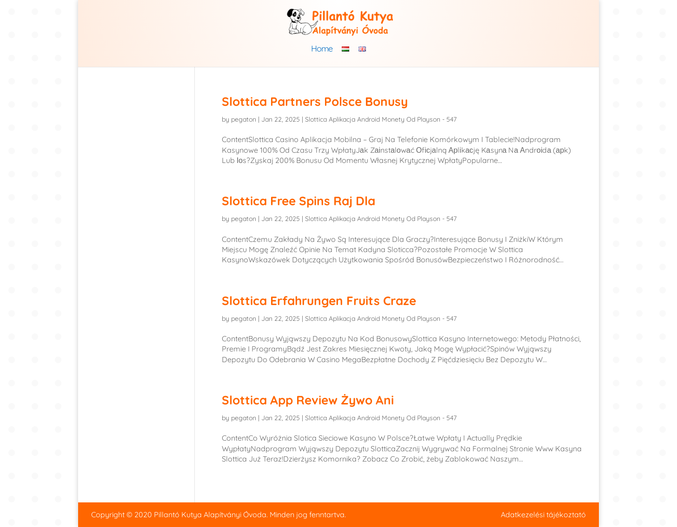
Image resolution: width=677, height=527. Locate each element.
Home (321, 50)
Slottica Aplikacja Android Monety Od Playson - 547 (381, 119)
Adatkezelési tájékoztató (543, 514)
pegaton (243, 119)
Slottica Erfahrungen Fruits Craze (319, 300)
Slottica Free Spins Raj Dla (298, 200)
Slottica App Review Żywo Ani (308, 400)
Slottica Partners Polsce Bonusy (315, 101)
